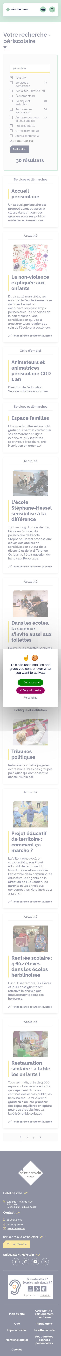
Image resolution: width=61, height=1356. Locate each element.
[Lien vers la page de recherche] (52, 9)
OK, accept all (30, 682)
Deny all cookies (30, 690)
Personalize (30, 697)
